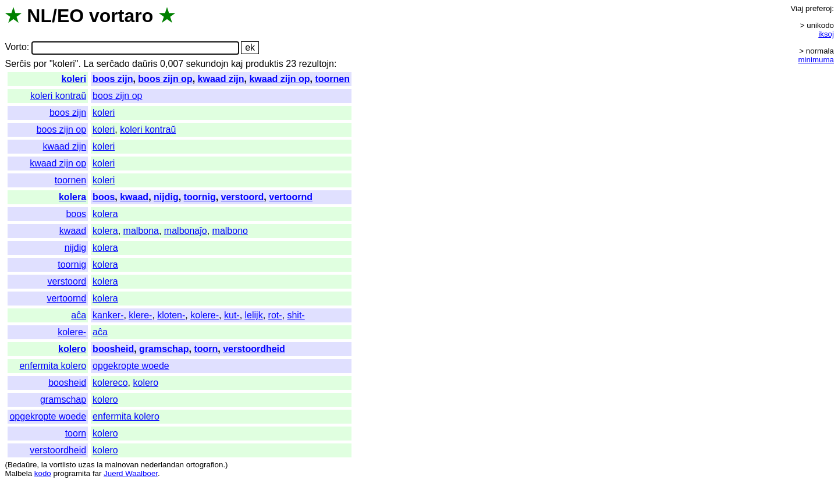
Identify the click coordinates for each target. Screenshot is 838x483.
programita (71, 473)
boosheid (113, 349)
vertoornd (291, 197)
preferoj (818, 8)
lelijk (254, 315)
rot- (275, 315)
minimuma (816, 59)
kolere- (204, 315)
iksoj (826, 34)
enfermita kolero (52, 366)
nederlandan (162, 464)
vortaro (121, 15)
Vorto (15, 47)
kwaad (134, 197)
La (88, 64)
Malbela (18, 473)
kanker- (108, 315)
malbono (230, 231)
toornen (332, 79)
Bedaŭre (22, 464)
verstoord (242, 197)
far (97, 473)
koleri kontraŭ (58, 96)
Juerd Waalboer (131, 473)
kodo (42, 473)
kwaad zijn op (279, 79)
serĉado (113, 64)
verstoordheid (254, 349)
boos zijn (113, 79)
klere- (140, 315)
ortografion (204, 464)
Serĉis (17, 64)
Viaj (796, 8)
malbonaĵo (185, 231)
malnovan (122, 464)
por (40, 64)
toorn (206, 349)
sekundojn (207, 64)
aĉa (78, 315)
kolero (72, 349)
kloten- (171, 315)
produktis (264, 64)
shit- (295, 315)
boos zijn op (165, 79)
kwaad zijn (221, 79)
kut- (232, 315)
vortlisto (62, 464)
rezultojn (316, 64)
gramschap (164, 349)
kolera (72, 197)
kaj (237, 64)
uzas (86, 464)
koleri (73, 79)
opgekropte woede (131, 366)
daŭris (145, 64)
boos (104, 197)
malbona (141, 231)
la (44, 464)
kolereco (110, 383)
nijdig (166, 197)
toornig (200, 197)
